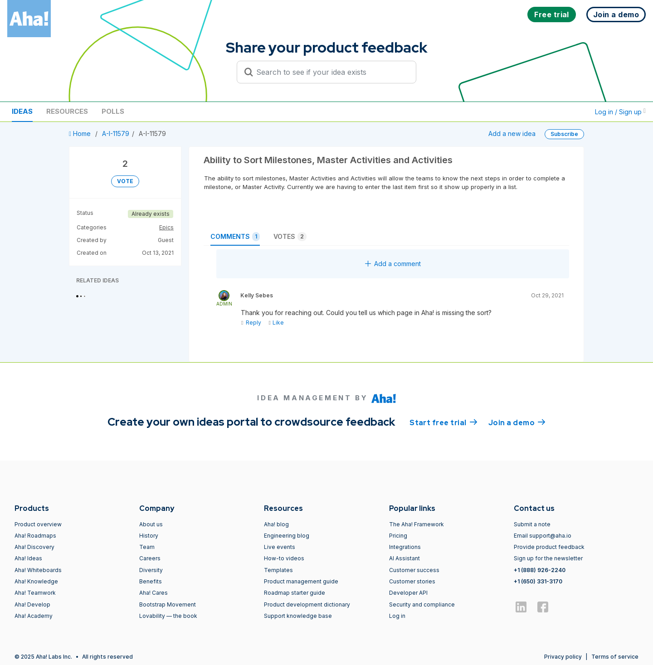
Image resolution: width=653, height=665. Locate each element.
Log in (397, 615)
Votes (290, 236)
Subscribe (564, 134)
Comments (235, 236)
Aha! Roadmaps (35, 535)
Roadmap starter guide (294, 592)
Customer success (414, 570)
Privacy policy (563, 656)
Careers (150, 558)
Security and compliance (422, 604)
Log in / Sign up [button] (620, 112)
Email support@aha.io (542, 535)
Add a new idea (512, 133)
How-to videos (284, 558)
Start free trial (443, 422)
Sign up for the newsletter (548, 558)
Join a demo (517, 422)
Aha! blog (276, 524)
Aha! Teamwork (35, 592)
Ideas (22, 111)
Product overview (38, 524)
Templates (278, 570)
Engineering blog (286, 535)
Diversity (151, 570)
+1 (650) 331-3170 (538, 581)
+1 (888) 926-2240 (539, 570)
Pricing (398, 535)
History (148, 535)
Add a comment (393, 263)
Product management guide (301, 581)
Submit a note (532, 524)
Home (81, 133)
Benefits (150, 581)
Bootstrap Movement (167, 604)
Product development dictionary (307, 604)
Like (275, 322)
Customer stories (412, 581)
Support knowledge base (298, 615)
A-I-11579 (115, 133)
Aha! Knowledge (36, 581)
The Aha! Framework (416, 524)
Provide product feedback (549, 547)
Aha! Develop (32, 604)
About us (151, 524)
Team (147, 547)
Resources (67, 111)
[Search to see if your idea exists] (331, 72)
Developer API (408, 592)
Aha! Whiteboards (38, 570)
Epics (166, 227)
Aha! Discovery (34, 547)
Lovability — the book (168, 615)
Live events (279, 547)
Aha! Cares (153, 592)
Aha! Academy (34, 615)
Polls (113, 111)
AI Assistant (404, 558)
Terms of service (614, 656)
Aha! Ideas (28, 558)
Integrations (405, 547)
